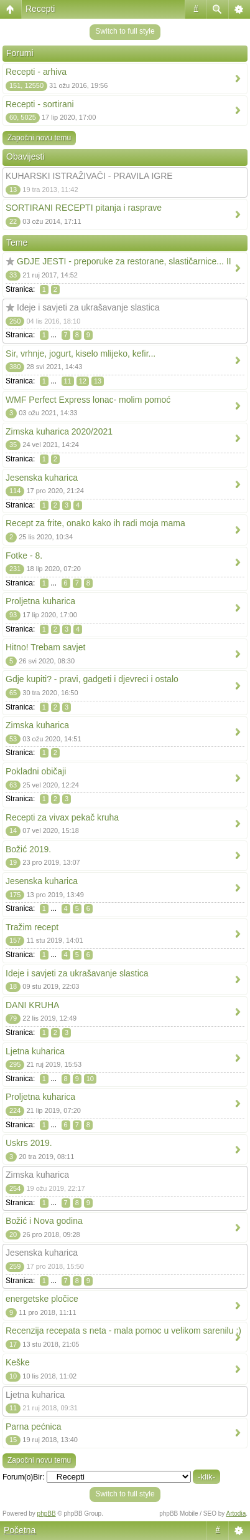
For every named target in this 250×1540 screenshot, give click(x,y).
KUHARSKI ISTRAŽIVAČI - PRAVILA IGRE (89, 176)
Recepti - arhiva (36, 72)
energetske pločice (42, 1299)
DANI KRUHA (32, 1005)
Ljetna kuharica (35, 1051)
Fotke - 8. (24, 556)
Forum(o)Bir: (23, 1477)
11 (68, 381)
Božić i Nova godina (44, 1221)
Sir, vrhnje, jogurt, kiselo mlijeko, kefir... (80, 354)
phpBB (46, 1513)
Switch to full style (124, 31)
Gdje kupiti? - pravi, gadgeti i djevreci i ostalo (92, 679)
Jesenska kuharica (42, 478)
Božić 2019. (28, 849)
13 (97, 381)
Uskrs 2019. (29, 1143)
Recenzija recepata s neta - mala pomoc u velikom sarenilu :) (123, 1330)
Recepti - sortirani (40, 104)
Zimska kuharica (37, 725)
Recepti (40, 9)
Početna (19, 1530)
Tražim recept (32, 927)
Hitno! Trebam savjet (45, 647)
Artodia (236, 1513)
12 (82, 381)
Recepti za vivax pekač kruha (62, 817)
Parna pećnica (34, 1427)
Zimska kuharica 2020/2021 (59, 431)
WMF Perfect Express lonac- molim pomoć (88, 400)
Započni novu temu (39, 137)
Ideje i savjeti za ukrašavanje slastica (88, 307)
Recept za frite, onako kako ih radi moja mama (95, 523)
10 (90, 1078)
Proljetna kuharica (40, 601)
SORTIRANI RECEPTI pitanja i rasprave (84, 208)
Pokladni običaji (36, 771)
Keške (18, 1362)
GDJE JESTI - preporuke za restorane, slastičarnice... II (124, 261)
